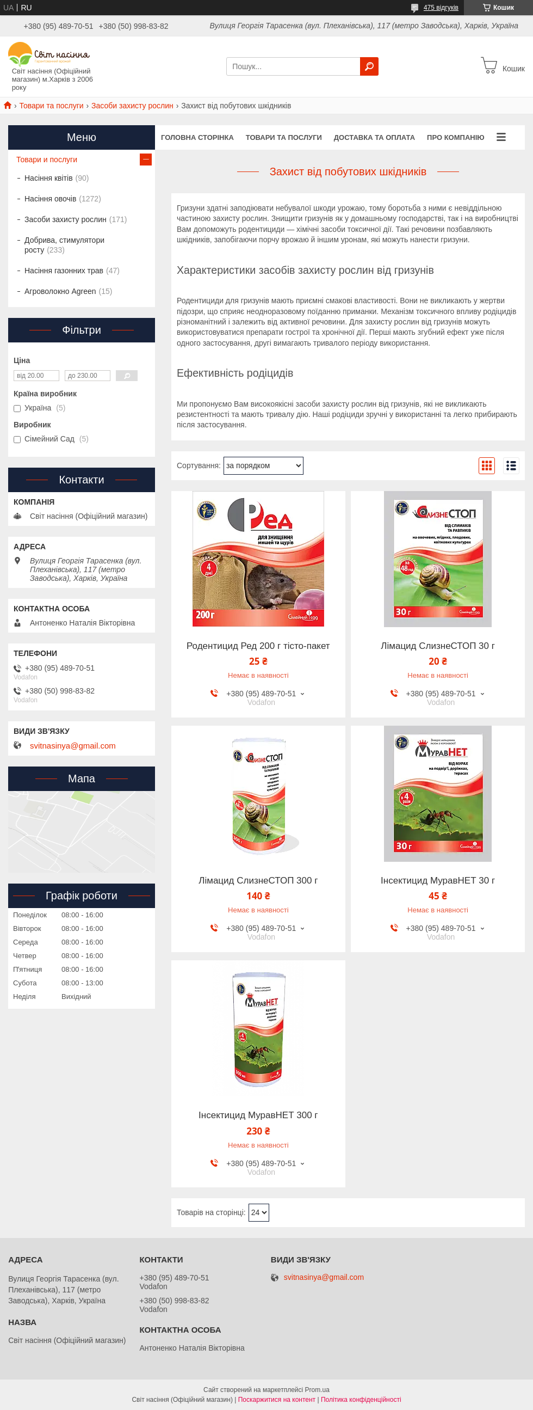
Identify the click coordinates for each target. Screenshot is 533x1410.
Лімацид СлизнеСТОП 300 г (258, 881)
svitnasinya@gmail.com (73, 745)
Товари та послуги (51, 105)
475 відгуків (441, 7)
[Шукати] (369, 66)
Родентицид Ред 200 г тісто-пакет (258, 646)
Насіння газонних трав (63, 270)
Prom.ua (317, 1390)
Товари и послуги (46, 159)
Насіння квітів (48, 178)
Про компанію (456, 137)
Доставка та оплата (374, 137)
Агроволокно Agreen (60, 291)
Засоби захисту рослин (132, 105)
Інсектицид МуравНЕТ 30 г (438, 881)
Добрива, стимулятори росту (64, 245)
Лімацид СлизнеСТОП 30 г (438, 646)
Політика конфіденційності (361, 1399)
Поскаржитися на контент (276, 1399)
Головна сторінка (197, 137)
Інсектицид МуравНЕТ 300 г (258, 1115)
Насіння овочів (50, 198)
